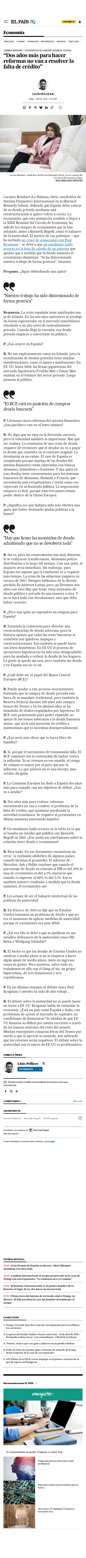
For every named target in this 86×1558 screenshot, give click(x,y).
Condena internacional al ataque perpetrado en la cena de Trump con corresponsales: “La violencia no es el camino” (41, 1277)
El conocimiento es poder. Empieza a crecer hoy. (34, 1452)
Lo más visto (11, 1317)
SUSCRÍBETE (68, 21)
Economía (13, 32)
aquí (53, 1141)
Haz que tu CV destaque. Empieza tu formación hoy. (56, 1510)
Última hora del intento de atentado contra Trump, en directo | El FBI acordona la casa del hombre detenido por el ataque (39, 1299)
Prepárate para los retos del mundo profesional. (56, 1462)
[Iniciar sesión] (80, 21)
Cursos (43, 1395)
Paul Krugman (50, 1118)
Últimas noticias (13, 1259)
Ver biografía (30, 1069)
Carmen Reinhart (12, 1118)
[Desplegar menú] (6, 21)
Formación (33, 41)
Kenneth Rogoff (32, 1118)
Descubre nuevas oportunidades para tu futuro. (58, 1486)
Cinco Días (73, 41)
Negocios (61, 41)
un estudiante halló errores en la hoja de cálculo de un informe (38, 246)
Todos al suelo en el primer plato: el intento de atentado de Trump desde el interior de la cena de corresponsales (41, 1351)
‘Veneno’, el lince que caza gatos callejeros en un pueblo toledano (40, 1343)
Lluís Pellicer (43, 94)
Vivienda (21, 41)
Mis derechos (47, 41)
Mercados (9, 41)
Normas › (78, 1101)
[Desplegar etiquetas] (80, 1118)
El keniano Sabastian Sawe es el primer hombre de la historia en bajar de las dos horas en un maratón (38, 1287)
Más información (11, 1133)
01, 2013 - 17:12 (46, 99)
